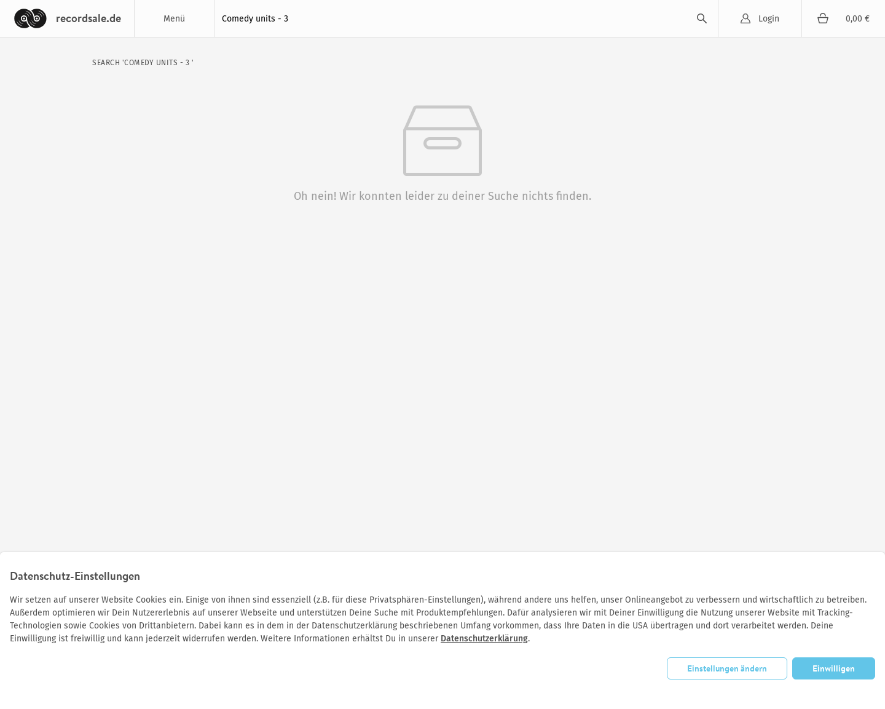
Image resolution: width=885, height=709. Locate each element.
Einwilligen (833, 668)
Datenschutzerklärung (484, 638)
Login (768, 19)
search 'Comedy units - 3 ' (143, 62)
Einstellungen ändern (727, 668)
